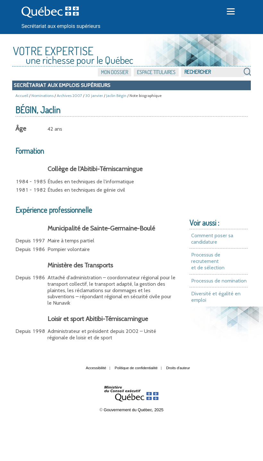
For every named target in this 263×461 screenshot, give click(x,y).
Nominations (42, 95)
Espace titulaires (156, 72)
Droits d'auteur (178, 368)
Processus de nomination (219, 281)
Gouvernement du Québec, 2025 (133, 409)
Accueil (21, 95)
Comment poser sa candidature (212, 238)
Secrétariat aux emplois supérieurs (60, 26)
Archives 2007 (69, 95)
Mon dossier (114, 72)
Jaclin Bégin (116, 95)
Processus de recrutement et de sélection (208, 261)
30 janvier (94, 95)
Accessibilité (96, 368)
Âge (20, 128)
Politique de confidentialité (136, 368)
